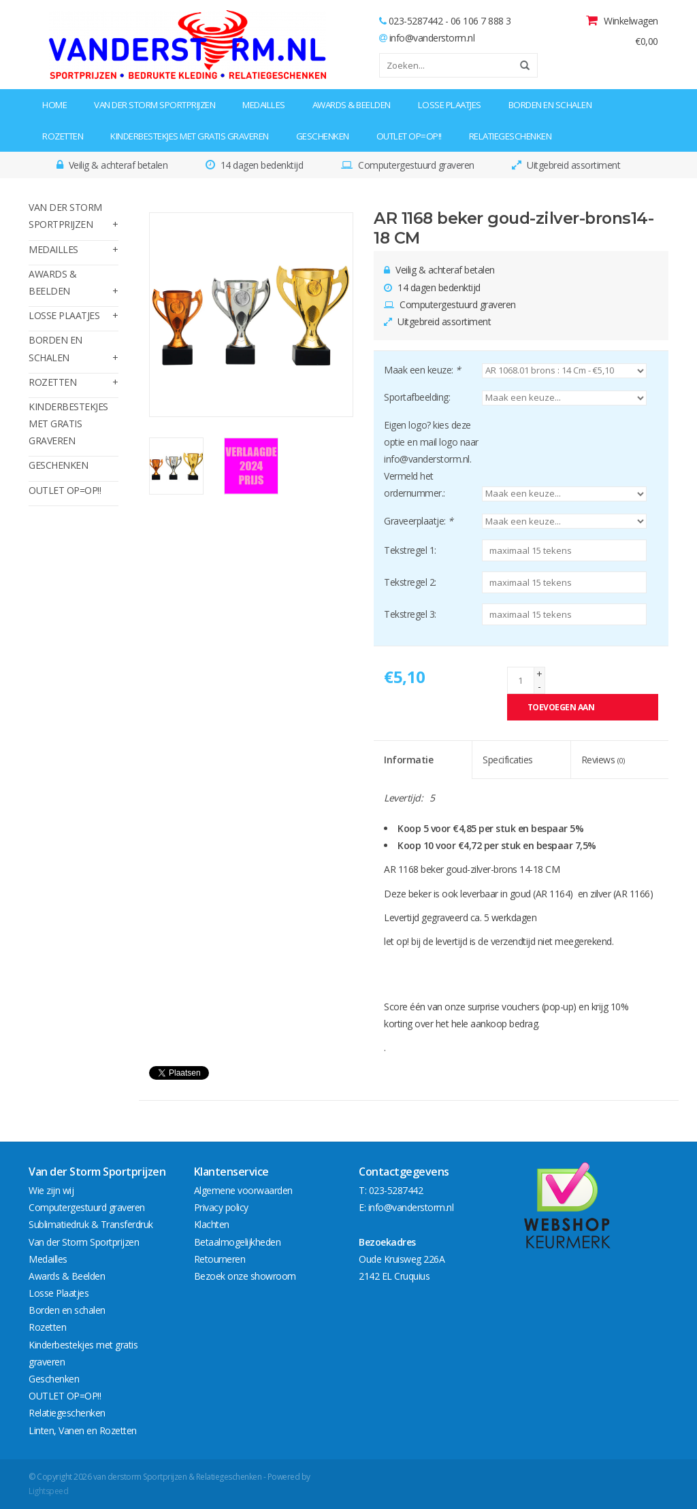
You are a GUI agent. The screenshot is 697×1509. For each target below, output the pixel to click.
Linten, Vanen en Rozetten (83, 1430)
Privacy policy (221, 1207)
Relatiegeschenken (510, 136)
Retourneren (220, 1259)
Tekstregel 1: (410, 550)
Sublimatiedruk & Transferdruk (91, 1224)
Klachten (211, 1224)
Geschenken (322, 136)
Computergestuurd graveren (87, 1207)
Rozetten (62, 136)
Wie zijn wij (51, 1190)
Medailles (263, 105)
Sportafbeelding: (417, 397)
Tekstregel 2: (410, 582)
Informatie (408, 759)
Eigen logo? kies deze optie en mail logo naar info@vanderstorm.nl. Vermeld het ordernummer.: (431, 459)
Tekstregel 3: (410, 614)
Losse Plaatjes (449, 105)
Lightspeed (48, 1491)
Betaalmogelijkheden (237, 1242)
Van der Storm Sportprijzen (154, 105)
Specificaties (508, 759)
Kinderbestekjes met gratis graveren (189, 136)
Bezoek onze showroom (245, 1276)
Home (54, 105)
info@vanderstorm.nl (432, 37)
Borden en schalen (550, 105)
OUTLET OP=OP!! (409, 136)
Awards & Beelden (351, 105)
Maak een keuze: (422, 369)
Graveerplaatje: (418, 520)
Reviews (603, 759)
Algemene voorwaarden (243, 1190)
